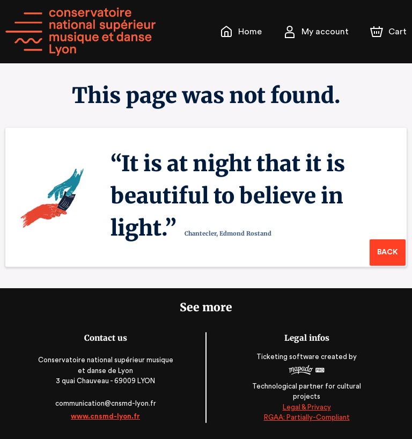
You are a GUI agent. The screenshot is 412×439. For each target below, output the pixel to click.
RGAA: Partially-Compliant (307, 417)
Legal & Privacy (306, 407)
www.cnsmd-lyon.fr (105, 416)
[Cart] (389, 31)
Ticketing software (289, 360)
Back (387, 252)
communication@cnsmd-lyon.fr (105, 403)
